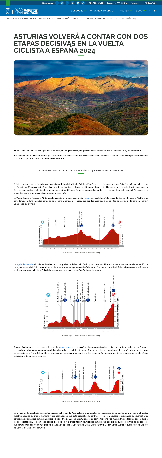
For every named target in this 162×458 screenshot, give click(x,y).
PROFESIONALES (96, 3)
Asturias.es (135, 3)
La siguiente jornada (23, 264)
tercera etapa (64, 347)
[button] (152, 3)
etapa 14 (87, 198)
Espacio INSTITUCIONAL (117, 3)
